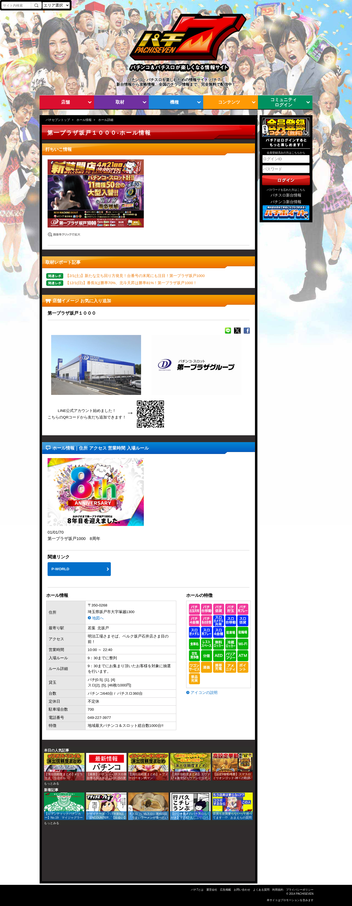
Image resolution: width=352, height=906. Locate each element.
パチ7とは (197, 889)
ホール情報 (84, 119)
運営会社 (211, 889)
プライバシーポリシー (300, 889)
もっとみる (51, 783)
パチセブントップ (58, 119)
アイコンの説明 (204, 693)
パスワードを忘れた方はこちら (286, 189)
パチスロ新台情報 (286, 195)
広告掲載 (225, 889)
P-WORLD (60, 569)
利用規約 (277, 889)
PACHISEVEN (305, 893)
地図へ (98, 618)
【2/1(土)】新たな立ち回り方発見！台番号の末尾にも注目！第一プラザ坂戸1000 (135, 276)
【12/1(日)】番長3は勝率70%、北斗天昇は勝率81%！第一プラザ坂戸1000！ (131, 283)
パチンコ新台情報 (286, 202)
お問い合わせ (242, 889)
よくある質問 (261, 889)
